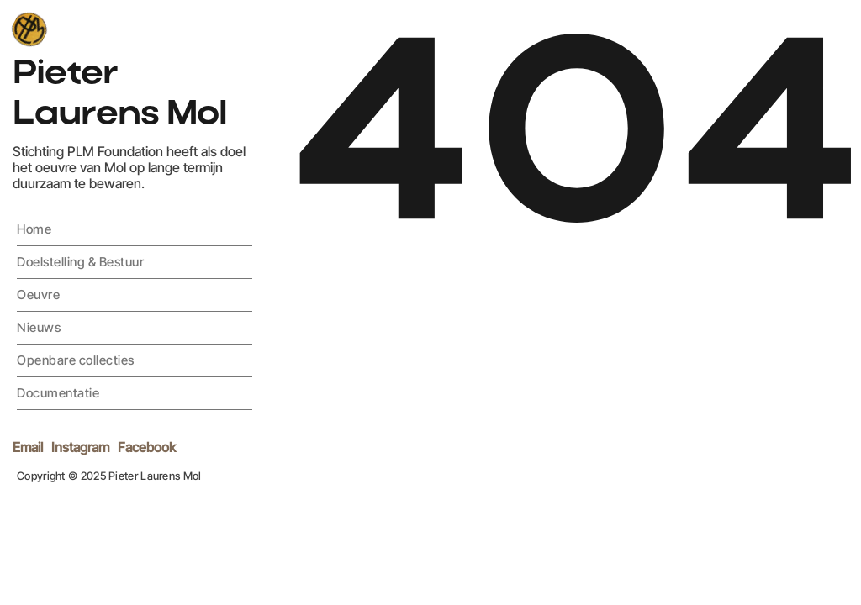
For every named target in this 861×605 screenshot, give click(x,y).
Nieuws (39, 327)
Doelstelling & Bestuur (80, 262)
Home (34, 229)
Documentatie (58, 393)
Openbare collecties (76, 360)
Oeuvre (38, 294)
